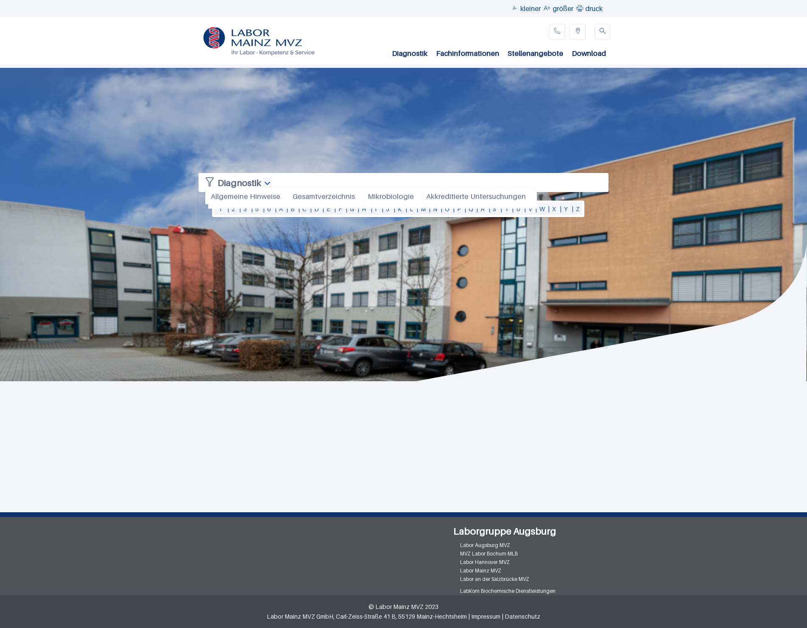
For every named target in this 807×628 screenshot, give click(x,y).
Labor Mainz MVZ (480, 570)
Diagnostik (409, 53)
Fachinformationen (467, 53)
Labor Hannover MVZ (485, 562)
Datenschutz (522, 616)
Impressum (485, 616)
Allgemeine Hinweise (245, 196)
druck (594, 8)
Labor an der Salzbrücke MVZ (494, 579)
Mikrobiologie (391, 196)
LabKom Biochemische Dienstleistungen (508, 591)
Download (589, 53)
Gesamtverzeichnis (324, 196)
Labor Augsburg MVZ (485, 545)
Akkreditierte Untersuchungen (476, 196)
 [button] (579, 8)
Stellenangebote (535, 53)
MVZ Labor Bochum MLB (489, 553)
